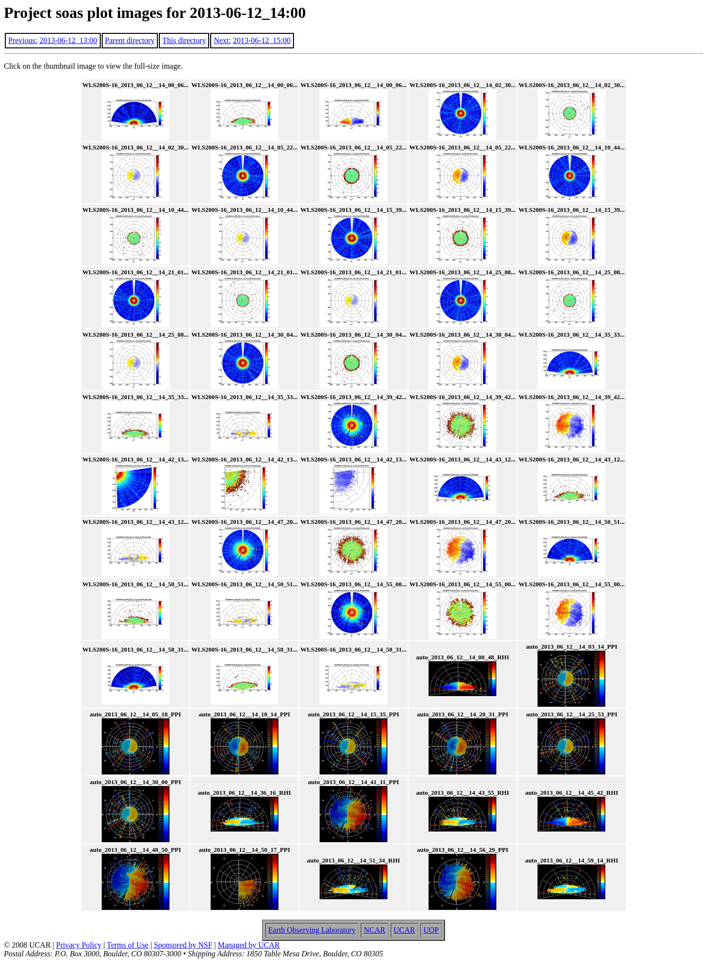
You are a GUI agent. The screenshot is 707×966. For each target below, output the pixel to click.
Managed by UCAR (249, 945)
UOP (431, 930)
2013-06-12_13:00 (68, 40)
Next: (222, 40)
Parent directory (130, 40)
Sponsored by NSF (183, 945)
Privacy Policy (79, 945)
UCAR (404, 930)
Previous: (22, 40)
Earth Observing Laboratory (311, 930)
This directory (184, 40)
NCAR (374, 930)
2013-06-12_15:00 (262, 40)
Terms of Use (128, 945)
